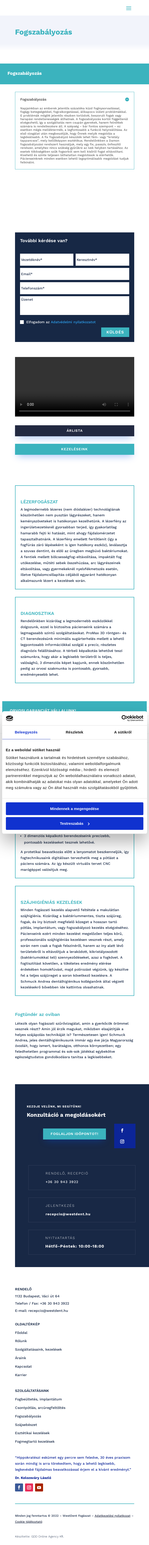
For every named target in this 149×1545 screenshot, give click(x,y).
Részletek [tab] (74, 732)
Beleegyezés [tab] (26, 732)
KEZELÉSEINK (74, 449)
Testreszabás (74, 823)
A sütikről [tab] (123, 732)
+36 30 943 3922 (62, 1182)
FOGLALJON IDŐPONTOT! (74, 1134)
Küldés (115, 332)
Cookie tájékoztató (28, 1521)
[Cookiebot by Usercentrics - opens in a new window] (121, 718)
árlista (75, 431)
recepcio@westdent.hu (68, 1214)
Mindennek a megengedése (74, 809)
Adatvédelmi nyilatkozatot (73, 322)
